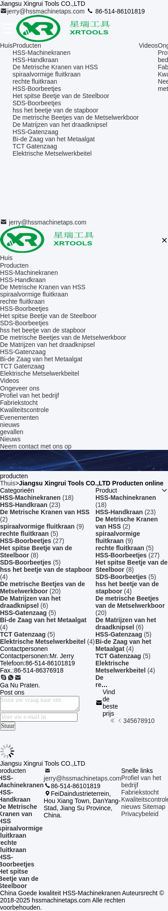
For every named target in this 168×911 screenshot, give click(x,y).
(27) (32, 540)
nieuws (10, 424)
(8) (36, 551)
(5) (29, 533)
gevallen (11, 431)
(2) (45, 515)
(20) (42, 587)
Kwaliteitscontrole (24, 409)
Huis (6, 45)
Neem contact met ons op (36, 446)
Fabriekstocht (19, 402)
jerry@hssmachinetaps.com (43, 11)
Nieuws (10, 439)
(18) (36, 497)
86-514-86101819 (115, 11)
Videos (148, 45)
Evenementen (19, 417)
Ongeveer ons (19, 388)
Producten (27, 45)
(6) (30, 602)
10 (151, 720)
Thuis (7, 483)
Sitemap (153, 806)
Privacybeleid (139, 813)
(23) (30, 504)
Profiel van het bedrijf (29, 395)
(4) (46, 573)
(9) (42, 526)
